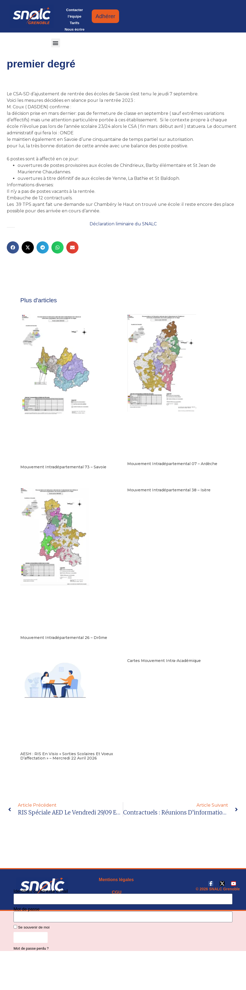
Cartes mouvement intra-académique (164, 660)
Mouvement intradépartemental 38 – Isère (169, 490)
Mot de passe (27, 909)
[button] (55, 42)
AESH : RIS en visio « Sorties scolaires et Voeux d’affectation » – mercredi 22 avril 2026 (66, 756)
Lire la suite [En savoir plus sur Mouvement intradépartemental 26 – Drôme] (29, 646)
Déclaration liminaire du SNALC (123, 223)
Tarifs (74, 23)
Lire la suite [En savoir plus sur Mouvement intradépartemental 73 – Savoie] (29, 475)
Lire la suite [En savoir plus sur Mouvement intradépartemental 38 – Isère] (136, 498)
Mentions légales (116, 879)
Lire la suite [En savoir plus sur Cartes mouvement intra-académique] (136, 669)
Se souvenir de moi (32, 927)
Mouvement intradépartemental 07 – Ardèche (172, 463)
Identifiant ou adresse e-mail (41, 891)
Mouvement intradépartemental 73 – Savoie (63, 467)
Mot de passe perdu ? (31, 948)
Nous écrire (74, 29)
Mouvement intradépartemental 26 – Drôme (63, 637)
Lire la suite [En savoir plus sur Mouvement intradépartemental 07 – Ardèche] (136, 472)
